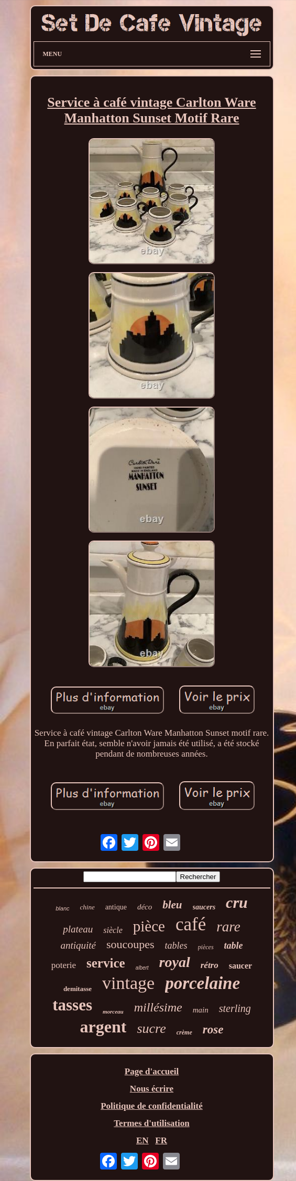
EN (142, 1140)
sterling (235, 1008)
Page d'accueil (152, 1071)
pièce (149, 926)
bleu (172, 904)
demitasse (77, 989)
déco (144, 907)
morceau (113, 1011)
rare (228, 927)
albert (142, 968)
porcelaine (202, 983)
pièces (206, 947)
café (191, 924)
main (201, 1010)
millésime (158, 1007)
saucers (204, 907)
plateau (78, 929)
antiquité (78, 945)
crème (184, 1032)
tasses (72, 1005)
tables (176, 945)
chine (87, 907)
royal (174, 962)
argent (103, 1026)
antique (116, 907)
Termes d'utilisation (151, 1123)
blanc (62, 908)
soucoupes (130, 944)
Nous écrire (151, 1089)
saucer (240, 965)
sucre (151, 1028)
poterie (63, 965)
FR (161, 1140)
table (233, 945)
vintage (128, 983)
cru (237, 902)
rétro (209, 965)
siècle (112, 930)
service (105, 963)
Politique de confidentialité (152, 1106)
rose (213, 1029)
